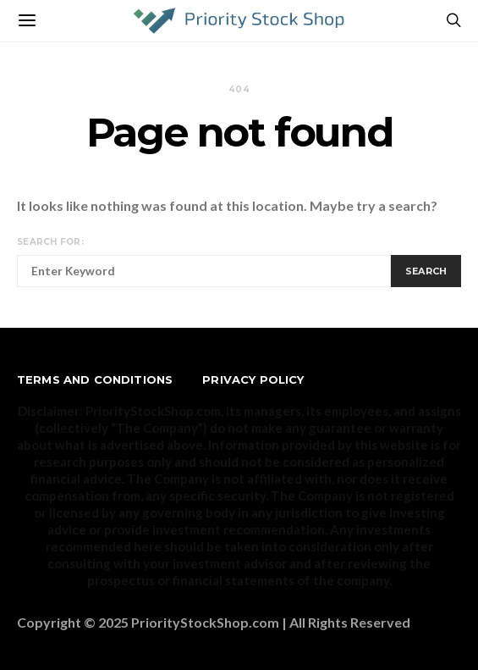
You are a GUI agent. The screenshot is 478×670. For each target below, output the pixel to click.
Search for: (50, 241)
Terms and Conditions (95, 379)
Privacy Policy (253, 379)
